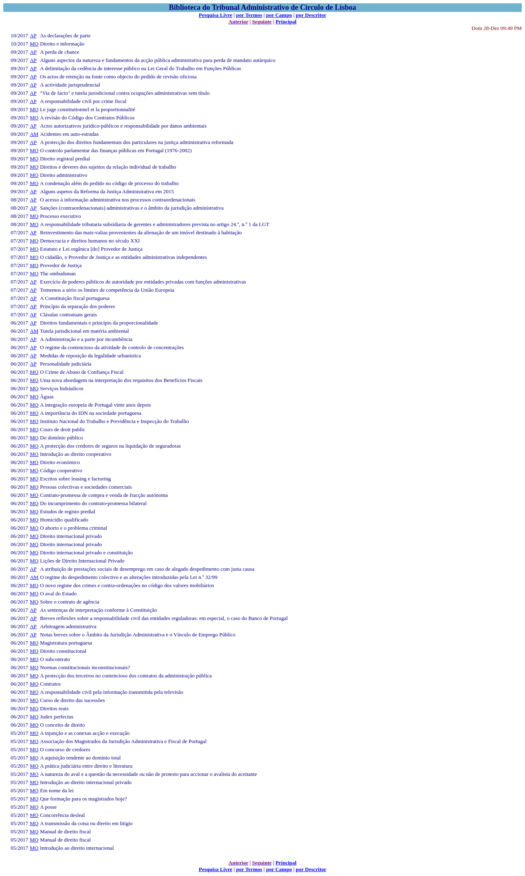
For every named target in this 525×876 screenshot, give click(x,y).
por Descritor (311, 15)
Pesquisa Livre (215, 15)
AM (34, 134)
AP (33, 35)
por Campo (279, 15)
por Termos (249, 15)
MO (34, 44)
